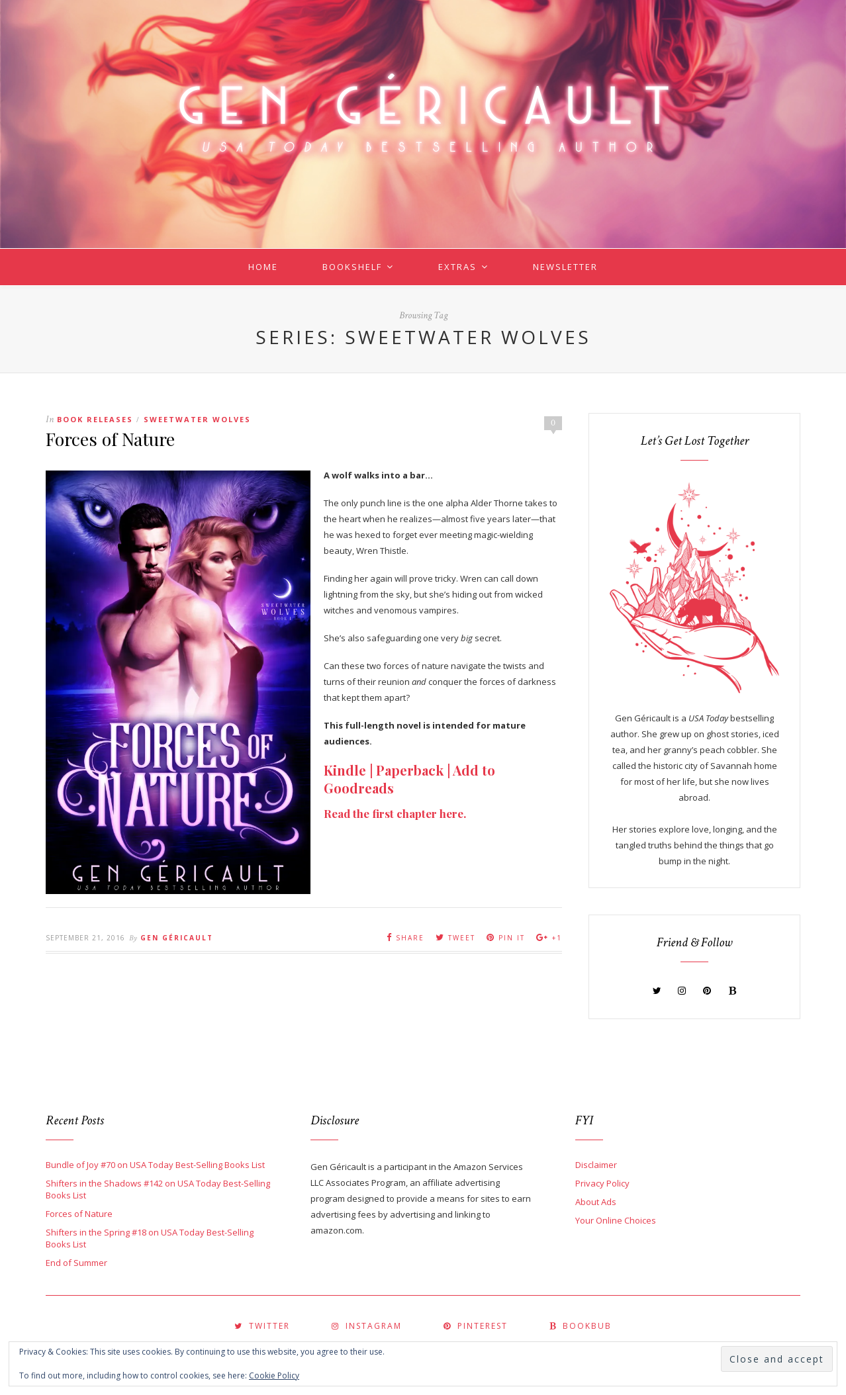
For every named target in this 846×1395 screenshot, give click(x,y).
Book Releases (95, 419)
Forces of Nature (110, 439)
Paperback (410, 770)
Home (263, 267)
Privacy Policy (602, 1183)
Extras (457, 267)
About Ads (595, 1202)
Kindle (345, 770)
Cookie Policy (274, 1375)
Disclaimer (596, 1165)
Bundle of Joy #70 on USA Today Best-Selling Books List (155, 1165)
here (451, 813)
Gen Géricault (176, 937)
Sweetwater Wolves (197, 419)
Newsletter (565, 267)
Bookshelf (352, 267)
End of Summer (76, 1263)
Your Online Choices (615, 1220)
